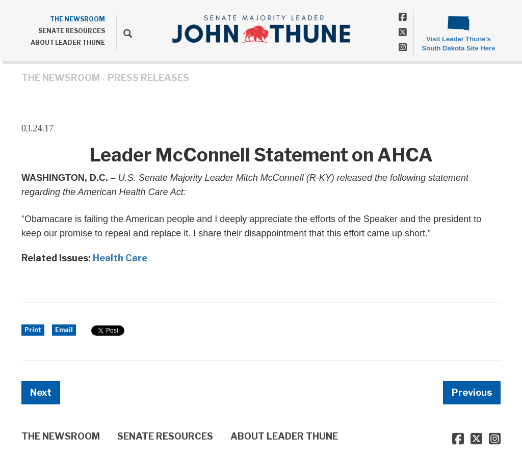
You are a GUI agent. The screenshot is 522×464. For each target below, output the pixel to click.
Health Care (120, 258)
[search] (124, 33)
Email (64, 330)
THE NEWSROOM (77, 19)
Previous (472, 392)
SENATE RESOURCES (71, 31)
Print (32, 330)
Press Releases (148, 77)
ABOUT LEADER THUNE (68, 42)
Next (40, 392)
